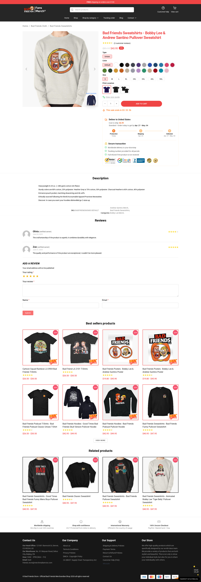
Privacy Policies (69, 553)
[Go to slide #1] (54, 113)
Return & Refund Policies (112, 553)
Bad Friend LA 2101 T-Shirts (75, 369)
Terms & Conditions (70, 549)
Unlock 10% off (196, 571)
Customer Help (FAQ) (111, 560)
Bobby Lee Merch (117, 213)
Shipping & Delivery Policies (113, 546)
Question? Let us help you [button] (189, 579)
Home (25, 26)
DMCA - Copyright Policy (72, 556)
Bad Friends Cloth (39, 26)
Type (105, 52)
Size (104, 75)
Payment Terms (109, 549)
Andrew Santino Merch (119, 208)
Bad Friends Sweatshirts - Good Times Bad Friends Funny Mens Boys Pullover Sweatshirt (40, 499)
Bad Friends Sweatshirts (61, 26)
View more (100, 440)
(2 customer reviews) (122, 43)
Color (105, 61)
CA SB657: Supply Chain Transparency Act (80, 560)
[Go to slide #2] (67, 113)
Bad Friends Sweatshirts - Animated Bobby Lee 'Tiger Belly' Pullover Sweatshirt (159, 499)
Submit (28, 313)
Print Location (108, 83)
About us (66, 546)
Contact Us (107, 556)
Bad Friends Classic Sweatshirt (77, 496)
